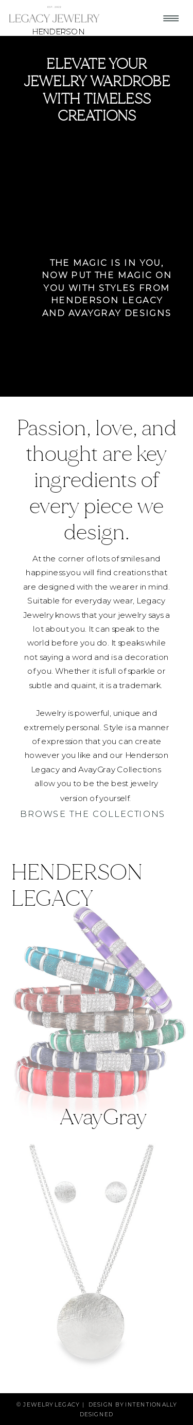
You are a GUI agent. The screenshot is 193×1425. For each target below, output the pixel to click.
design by (107, 1404)
